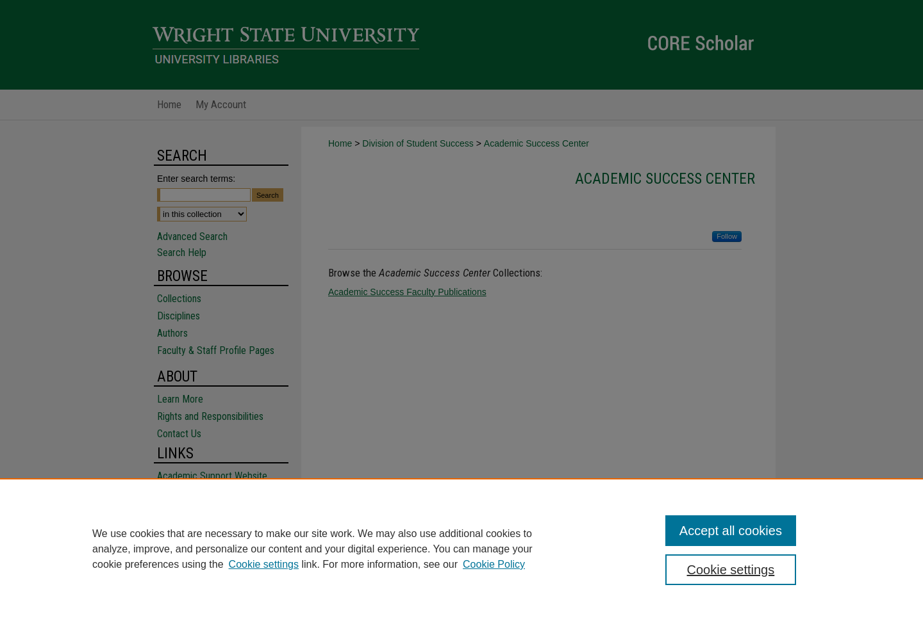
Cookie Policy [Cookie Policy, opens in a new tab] (494, 564)
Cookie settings (264, 564)
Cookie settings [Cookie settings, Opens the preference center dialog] (731, 570)
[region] (461, 548)
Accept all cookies (730, 531)
